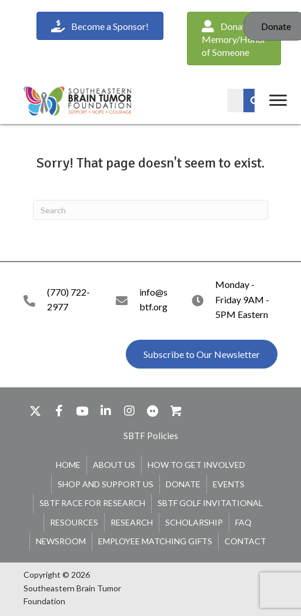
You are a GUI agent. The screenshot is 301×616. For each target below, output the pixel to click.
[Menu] (278, 101)
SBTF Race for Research (92, 503)
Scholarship (194, 522)
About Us (114, 465)
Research (132, 522)
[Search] (150, 210)
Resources (74, 522)
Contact (245, 541)
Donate (183, 484)
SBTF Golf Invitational (210, 503)
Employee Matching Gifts (155, 541)
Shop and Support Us (105, 484)
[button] (201, 354)
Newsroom (61, 541)
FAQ (243, 522)
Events (229, 484)
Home (68, 465)
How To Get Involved (196, 465)
